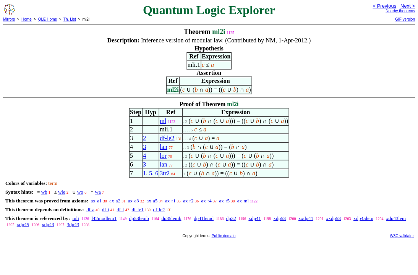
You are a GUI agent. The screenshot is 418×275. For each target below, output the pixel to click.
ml (163, 121)
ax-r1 (170, 201)
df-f (120, 209)
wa (98, 192)
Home (26, 19)
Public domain (224, 236)
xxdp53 (333, 218)
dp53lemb (139, 218)
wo (80, 192)
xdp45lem (363, 218)
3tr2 (165, 173)
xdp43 (48, 224)
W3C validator (402, 236)
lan (163, 147)
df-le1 (138, 209)
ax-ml (243, 201)
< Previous (384, 6)
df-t (105, 209)
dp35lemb (171, 218)
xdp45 (23, 224)
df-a (90, 209)
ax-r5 (224, 201)
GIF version (405, 19)
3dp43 (73, 224)
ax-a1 (96, 201)
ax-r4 (206, 201)
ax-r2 (188, 201)
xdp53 (280, 218)
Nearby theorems (400, 11)
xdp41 (254, 218)
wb (44, 192)
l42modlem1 (104, 218)
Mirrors (9, 19)
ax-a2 (114, 201)
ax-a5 (151, 201)
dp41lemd (204, 218)
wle (61, 192)
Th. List (69, 19)
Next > (407, 6)
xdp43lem (396, 218)
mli (75, 218)
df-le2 (167, 138)
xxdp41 (305, 218)
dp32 (231, 218)
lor (163, 155)
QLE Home (47, 19)
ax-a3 (133, 201)
